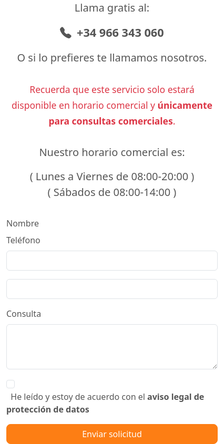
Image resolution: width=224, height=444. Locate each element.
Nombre (22, 223)
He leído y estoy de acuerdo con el (105, 403)
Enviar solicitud (112, 434)
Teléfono (23, 240)
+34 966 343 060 (112, 32)
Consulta (23, 313)
